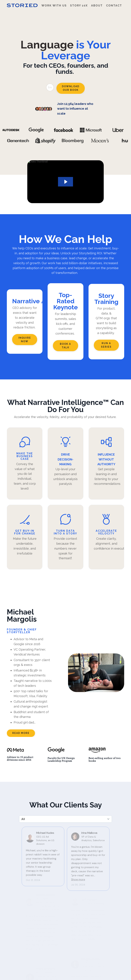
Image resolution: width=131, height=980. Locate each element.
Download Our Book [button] (70, 88)
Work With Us (54, 5)
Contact (114, 5)
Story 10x (79, 5)
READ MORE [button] (21, 733)
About (97, 5)
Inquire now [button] (24, 339)
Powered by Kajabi (114, 974)
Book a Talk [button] (65, 346)
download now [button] (99, 939)
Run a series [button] (106, 345)
